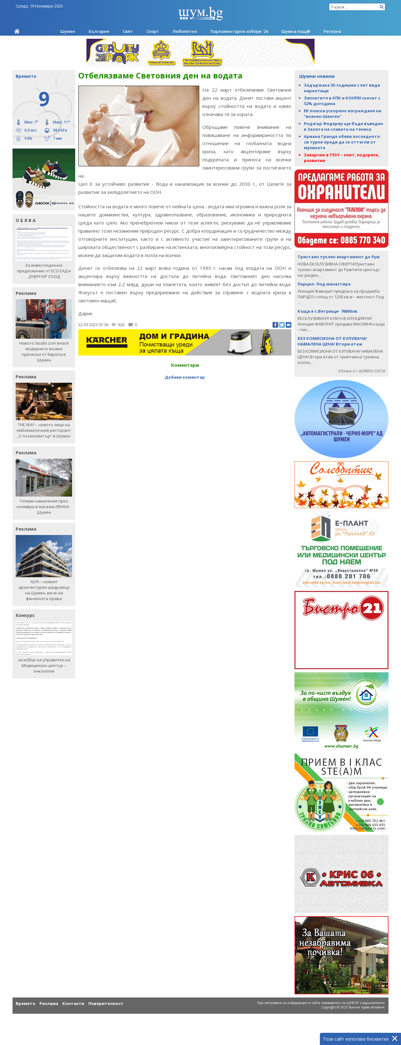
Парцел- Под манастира (324, 284)
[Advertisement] (185, 395)
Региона (332, 31)
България (99, 31)
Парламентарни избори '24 (239, 31)
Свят (128, 31)
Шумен (67, 31)
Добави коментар (185, 377)
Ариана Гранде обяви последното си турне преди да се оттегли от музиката (342, 142)
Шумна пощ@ (295, 31)
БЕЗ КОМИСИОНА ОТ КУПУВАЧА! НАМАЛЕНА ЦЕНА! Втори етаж (332, 341)
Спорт (152, 31)
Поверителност (105, 1003)
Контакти (73, 1003)
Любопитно (184, 31)
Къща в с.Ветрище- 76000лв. (328, 311)
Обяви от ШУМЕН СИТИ (361, 371)
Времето (25, 1003)
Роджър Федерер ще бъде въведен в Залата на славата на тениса (343, 126)
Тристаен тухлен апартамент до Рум (339, 257)
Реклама (48, 1003)
